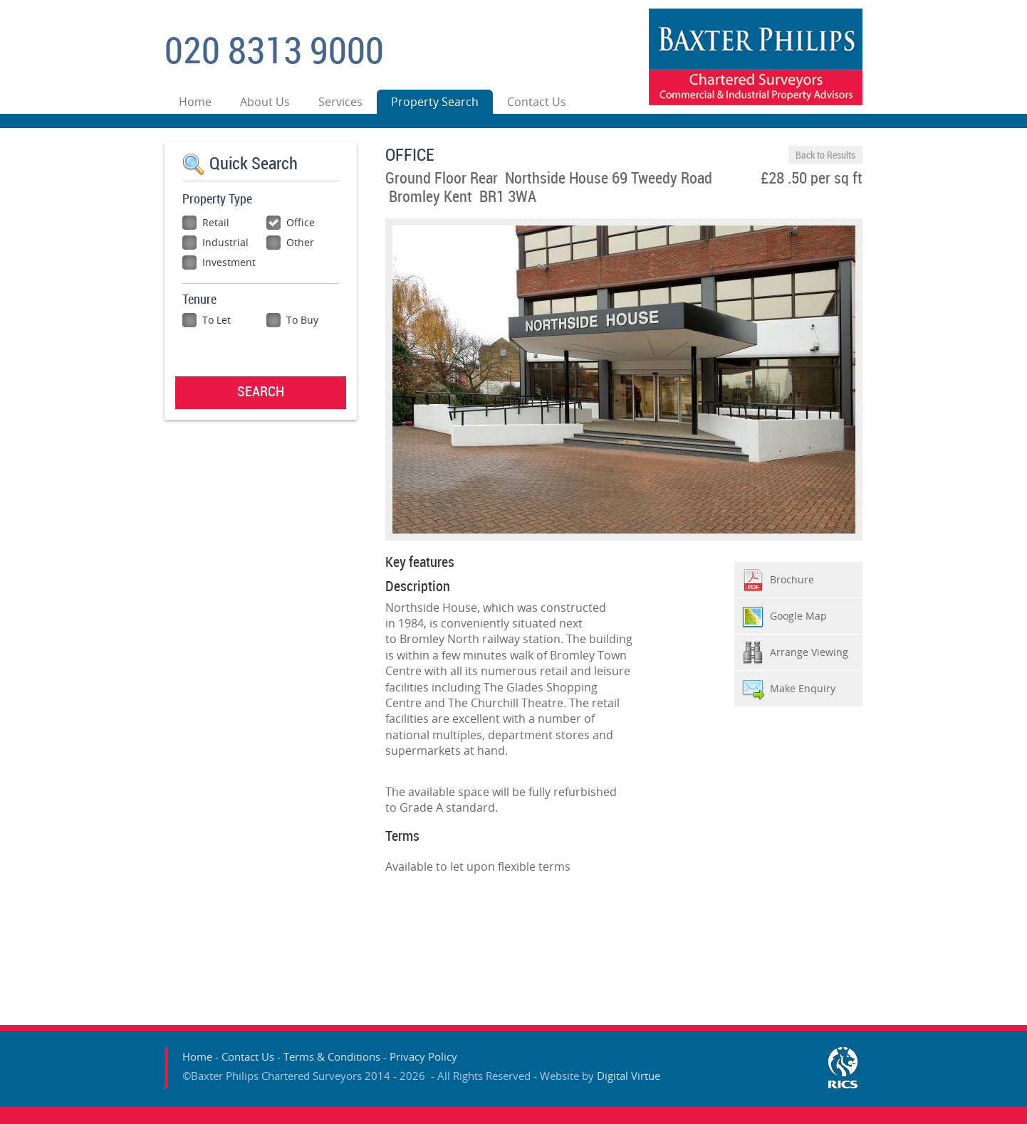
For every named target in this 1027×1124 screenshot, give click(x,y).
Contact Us (536, 102)
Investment (219, 262)
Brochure (792, 579)
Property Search (435, 102)
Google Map (798, 615)
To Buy (292, 320)
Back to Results (825, 155)
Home (195, 102)
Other (290, 242)
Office (290, 222)
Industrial (215, 242)
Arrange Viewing (809, 652)
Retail (205, 222)
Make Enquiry (802, 688)
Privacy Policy (423, 1056)
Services (340, 102)
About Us (265, 102)
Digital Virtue (628, 1076)
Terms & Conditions (331, 1056)
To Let (206, 320)
